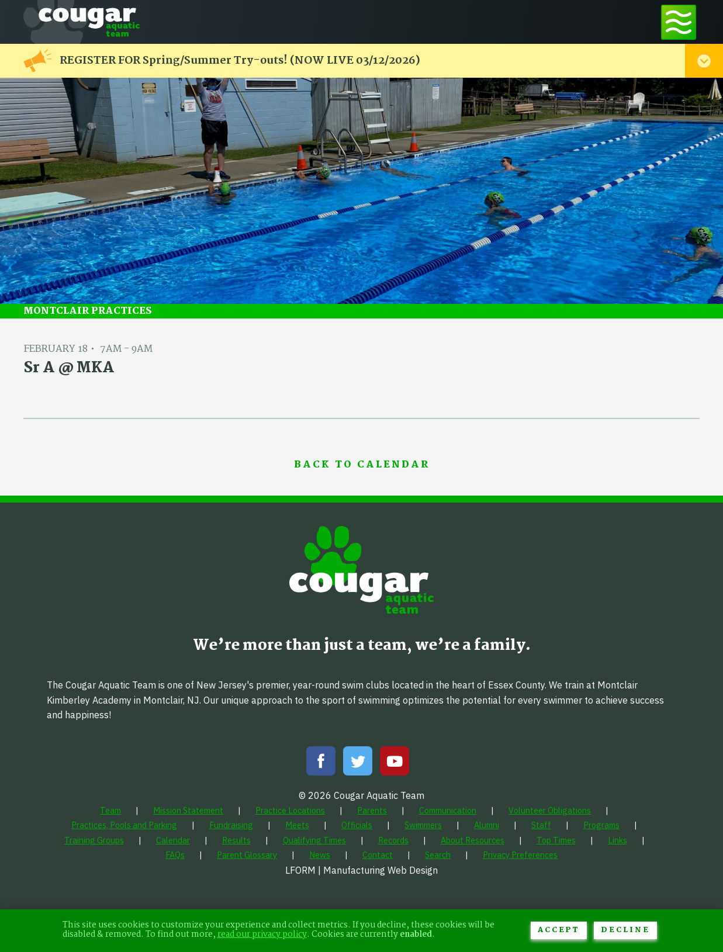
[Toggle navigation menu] (679, 22)
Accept (559, 930)
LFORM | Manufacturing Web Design (361, 870)
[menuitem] (110, 810)
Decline (625, 930)
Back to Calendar (362, 465)
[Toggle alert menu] (704, 61)
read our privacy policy (262, 934)
